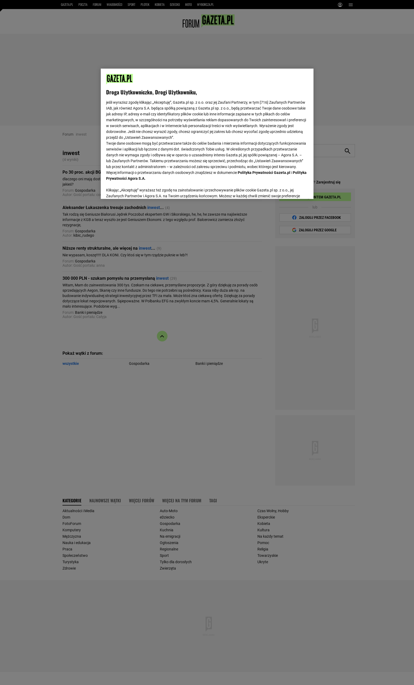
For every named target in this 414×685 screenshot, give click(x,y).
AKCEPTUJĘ (290, 188)
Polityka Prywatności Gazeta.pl (264, 172)
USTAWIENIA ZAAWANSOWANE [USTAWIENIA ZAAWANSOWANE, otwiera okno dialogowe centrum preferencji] (141, 188)
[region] (207, 133)
